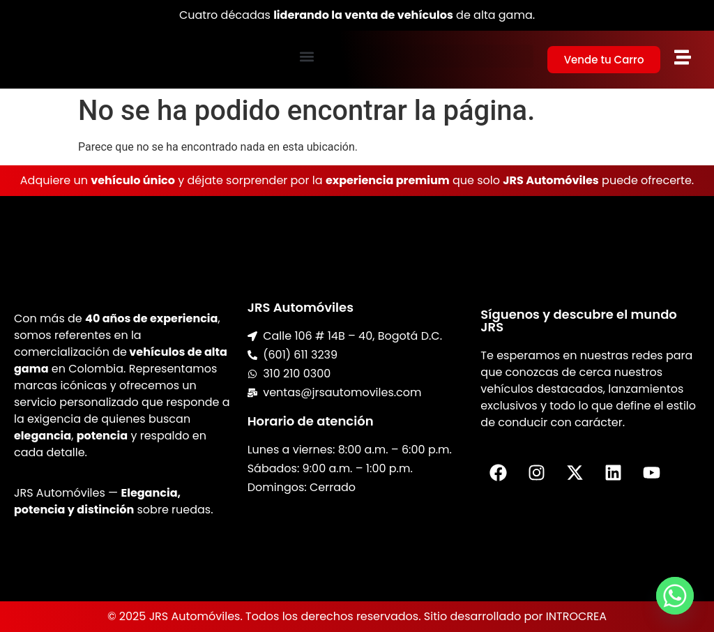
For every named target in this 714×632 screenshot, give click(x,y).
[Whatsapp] (675, 596)
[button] (307, 56)
